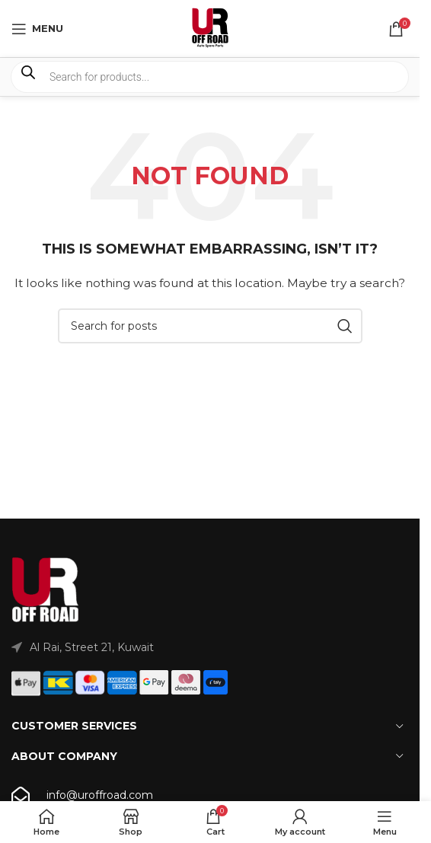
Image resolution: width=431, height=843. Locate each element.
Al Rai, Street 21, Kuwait (92, 647)
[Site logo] (210, 27)
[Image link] (45, 589)
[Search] (210, 325)
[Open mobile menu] (37, 29)
